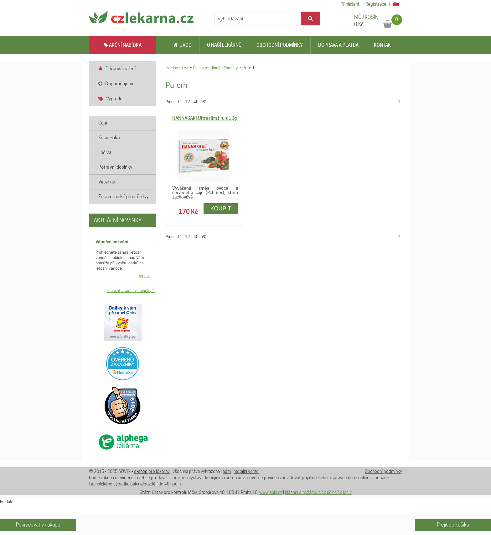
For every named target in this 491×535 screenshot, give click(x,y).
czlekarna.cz (177, 67)
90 (203, 101)
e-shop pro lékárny (152, 471)
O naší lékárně (224, 45)
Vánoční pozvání (112, 241)
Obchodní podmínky (279, 45)
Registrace (375, 4)
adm (227, 471)
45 (196, 101)
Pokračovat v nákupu (38, 525)
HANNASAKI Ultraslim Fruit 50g (204, 118)
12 (187, 101)
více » (144, 275)
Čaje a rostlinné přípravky (215, 67)
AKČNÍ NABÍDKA (123, 45)
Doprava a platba (338, 45)
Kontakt (383, 45)
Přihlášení (350, 4)
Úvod (182, 45)
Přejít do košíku (453, 525)
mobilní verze (246, 471)
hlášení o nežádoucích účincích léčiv (318, 492)
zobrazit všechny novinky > (130, 290)
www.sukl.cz (270, 492)
